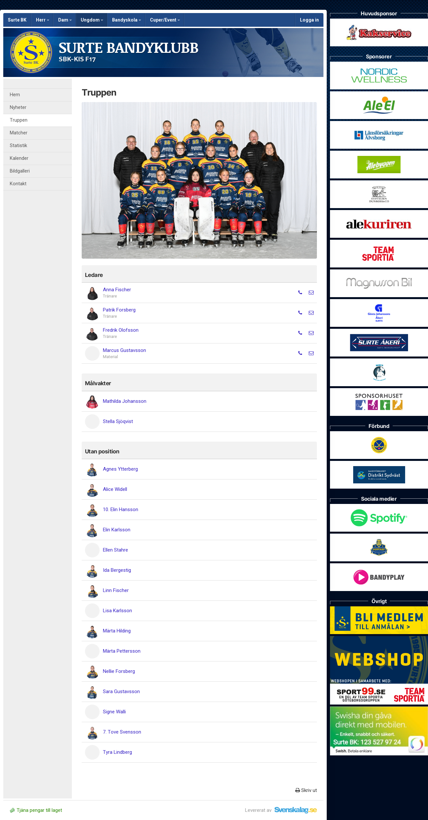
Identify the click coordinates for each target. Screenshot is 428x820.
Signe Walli (114, 712)
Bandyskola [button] (126, 20)
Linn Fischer (116, 590)
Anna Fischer (117, 290)
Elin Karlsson (116, 530)
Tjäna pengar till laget (36, 810)
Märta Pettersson (121, 651)
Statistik (18, 145)
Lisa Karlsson (117, 611)
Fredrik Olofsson (121, 330)
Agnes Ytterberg (120, 469)
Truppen (18, 120)
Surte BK (17, 20)
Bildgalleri (20, 171)
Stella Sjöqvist (118, 421)
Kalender (19, 158)
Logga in (309, 20)
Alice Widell (115, 489)
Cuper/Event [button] (165, 20)
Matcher (18, 133)
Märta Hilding (117, 631)
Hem (15, 95)
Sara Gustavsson (121, 691)
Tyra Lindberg (117, 752)
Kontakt (18, 184)
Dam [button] (65, 20)
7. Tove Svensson (122, 732)
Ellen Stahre (115, 550)
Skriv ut (306, 790)
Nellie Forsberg (119, 671)
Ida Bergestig (117, 570)
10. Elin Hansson (120, 509)
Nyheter (18, 107)
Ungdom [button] (92, 20)
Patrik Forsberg (119, 310)
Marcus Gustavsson (124, 350)
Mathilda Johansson (124, 401)
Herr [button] (42, 20)
